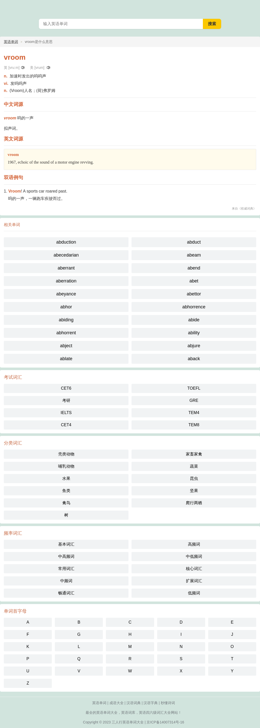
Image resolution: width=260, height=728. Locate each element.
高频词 (194, 544)
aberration (66, 280)
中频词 (66, 581)
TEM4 (193, 412)
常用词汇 (66, 568)
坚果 (194, 490)
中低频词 (194, 556)
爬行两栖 (194, 503)
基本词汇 (66, 544)
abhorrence (193, 306)
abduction (66, 242)
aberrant (66, 268)
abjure (193, 345)
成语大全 (116, 703)
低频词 (194, 593)
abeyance (66, 293)
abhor (66, 306)
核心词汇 (194, 568)
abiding (66, 319)
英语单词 (11, 41)
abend (193, 268)
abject (66, 345)
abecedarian (66, 255)
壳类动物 (66, 454)
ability (194, 332)
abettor (194, 293)
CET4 (66, 425)
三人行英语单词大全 (128, 722)
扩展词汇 (194, 581)
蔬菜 (194, 466)
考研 (66, 400)
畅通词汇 (66, 593)
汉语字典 (150, 703)
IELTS (66, 412)
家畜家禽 (194, 454)
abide (193, 319)
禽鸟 (66, 503)
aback (194, 358)
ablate (66, 358)
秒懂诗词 (168, 703)
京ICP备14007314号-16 (165, 722)
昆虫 (194, 478)
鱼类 (66, 490)
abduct (194, 242)
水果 (66, 478)
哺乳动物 (66, 466)
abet (193, 280)
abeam (194, 255)
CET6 (66, 388)
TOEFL (193, 388)
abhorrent (66, 332)
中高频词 (66, 556)
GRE (193, 400)
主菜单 (253, 7)
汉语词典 (133, 703)
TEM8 (193, 425)
